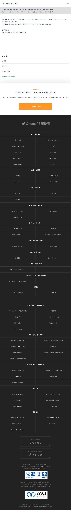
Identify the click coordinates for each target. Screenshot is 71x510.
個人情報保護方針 (18, 406)
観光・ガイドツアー (53, 258)
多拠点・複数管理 (18, 293)
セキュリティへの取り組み (17, 340)
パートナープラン (17, 329)
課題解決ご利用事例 (17, 382)
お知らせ (10, 12)
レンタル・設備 (53, 182)
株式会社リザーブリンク (17, 418)
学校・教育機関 (53, 211)
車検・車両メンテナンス (53, 140)
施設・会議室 (35, 170)
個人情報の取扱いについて (53, 400)
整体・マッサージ (18, 158)
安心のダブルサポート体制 (17, 346)
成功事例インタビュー (18, 370)
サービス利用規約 (53, 406)
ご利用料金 (53, 311)
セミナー (53, 193)
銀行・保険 (18, 140)
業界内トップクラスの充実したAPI (53, 340)
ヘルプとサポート (18, 400)
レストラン (53, 152)
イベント (17, 193)
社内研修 (17, 199)
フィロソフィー (53, 424)
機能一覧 (17, 317)
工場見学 (17, 258)
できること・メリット (53, 317)
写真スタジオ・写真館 (18, 146)
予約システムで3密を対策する (17, 359)
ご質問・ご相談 (35, 106)
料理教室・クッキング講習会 (53, 235)
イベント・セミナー (35, 188)
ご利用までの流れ (53, 323)
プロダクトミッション (18, 424)
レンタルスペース (53, 176)
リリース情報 (6, 71)
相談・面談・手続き (35, 205)
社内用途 (53, 293)
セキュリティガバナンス (17, 430)
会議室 (18, 176)
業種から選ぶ (17, 323)
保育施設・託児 (18, 217)
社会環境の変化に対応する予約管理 (53, 353)
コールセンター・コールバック (17, 281)
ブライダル (18, 152)
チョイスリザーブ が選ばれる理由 (18, 311)
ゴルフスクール (18, 229)
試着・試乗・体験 (35, 252)
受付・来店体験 (35, 134)
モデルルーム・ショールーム (18, 269)
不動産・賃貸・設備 (35, 264)
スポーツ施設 (17, 182)
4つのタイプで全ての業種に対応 (53, 370)
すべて (4, 61)
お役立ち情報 (53, 376)
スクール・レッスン (35, 223)
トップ (3, 12)
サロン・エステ (53, 158)
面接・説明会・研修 (17, 211)
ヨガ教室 (53, 229)
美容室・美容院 (18, 164)
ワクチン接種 (53, 246)
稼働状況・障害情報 (8, 77)
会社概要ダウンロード (53, 418)
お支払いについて (18, 353)
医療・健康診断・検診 (35, 241)
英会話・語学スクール (18, 235)
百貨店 (53, 146)
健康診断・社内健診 (17, 246)
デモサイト (18, 376)
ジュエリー (53, 164)
